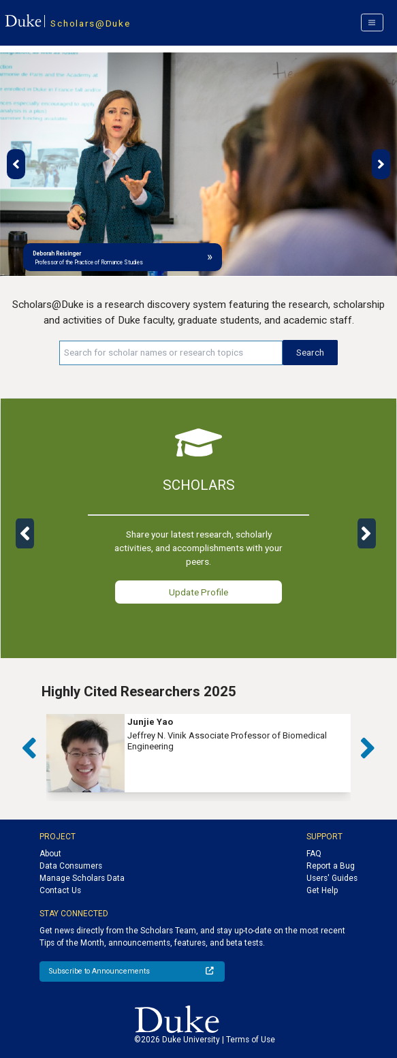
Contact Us (60, 890)
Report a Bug (330, 866)
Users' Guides (332, 878)
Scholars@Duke (90, 23)
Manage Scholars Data (82, 878)
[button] (16, 164)
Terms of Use (250, 1039)
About (50, 853)
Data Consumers (70, 866)
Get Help (322, 890)
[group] (198, 753)
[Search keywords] (171, 353)
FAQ (313, 853)
